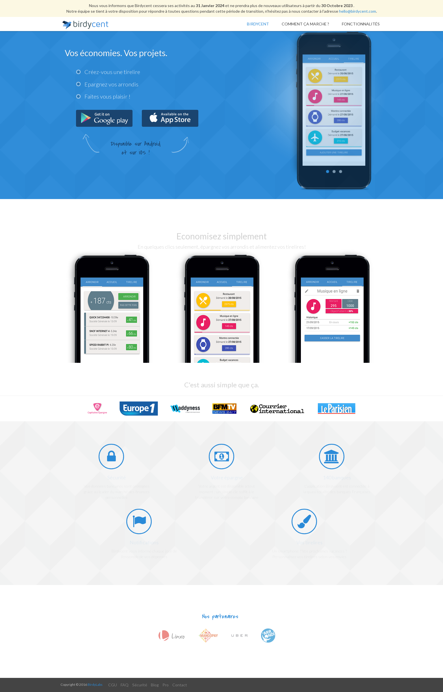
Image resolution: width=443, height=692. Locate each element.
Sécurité (139, 684)
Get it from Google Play (104, 118)
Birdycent (258, 23)
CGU (112, 684)
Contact (179, 684)
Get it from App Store (170, 118)
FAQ (125, 684)
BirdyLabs (95, 684)
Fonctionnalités (361, 23)
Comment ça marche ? (305, 23)
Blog (155, 684)
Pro (165, 684)
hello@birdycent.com (357, 11)
